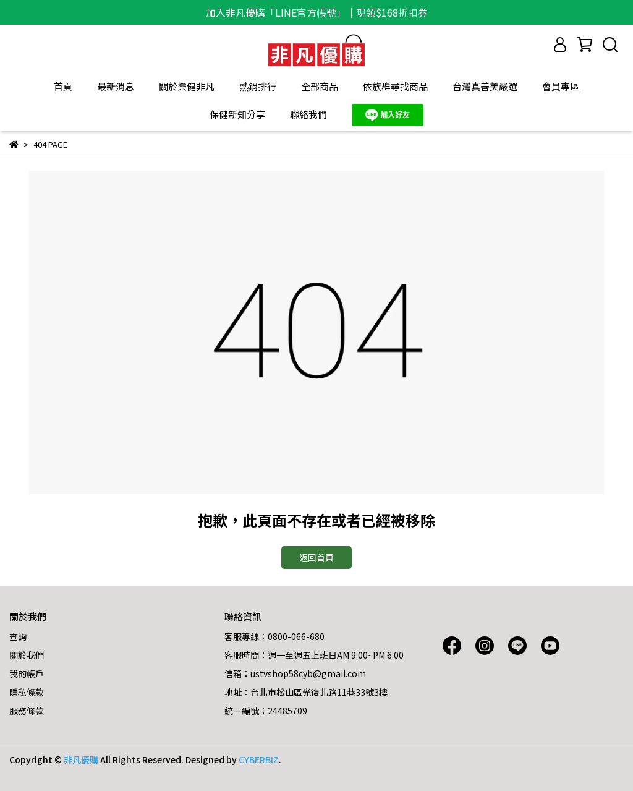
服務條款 (26, 710)
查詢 (18, 636)
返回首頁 (316, 557)
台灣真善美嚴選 (484, 86)
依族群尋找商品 (395, 86)
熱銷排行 (257, 86)
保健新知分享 (237, 114)
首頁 (63, 86)
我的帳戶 (26, 673)
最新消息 (115, 86)
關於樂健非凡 (187, 86)
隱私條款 (26, 692)
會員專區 (560, 86)
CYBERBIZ (259, 759)
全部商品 (319, 86)
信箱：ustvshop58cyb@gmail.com (295, 673)
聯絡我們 (308, 114)
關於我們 (26, 655)
